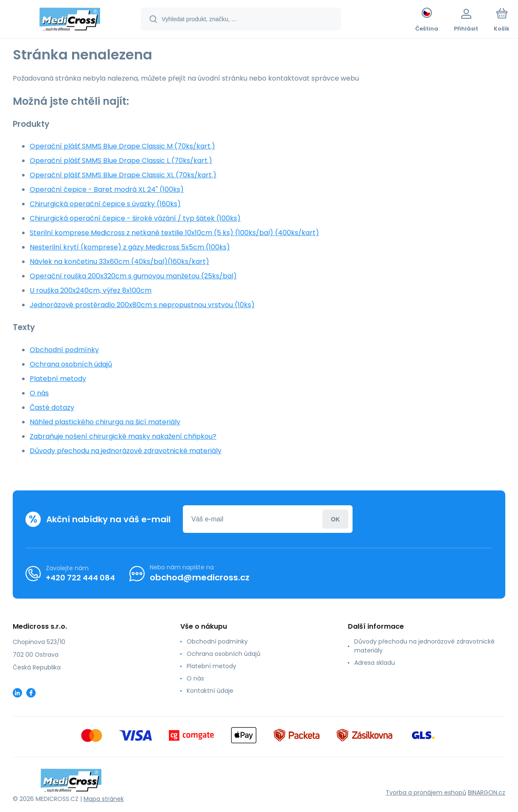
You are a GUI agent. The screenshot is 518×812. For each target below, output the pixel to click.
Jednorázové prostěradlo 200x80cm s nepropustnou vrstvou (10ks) (142, 305)
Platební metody (58, 379)
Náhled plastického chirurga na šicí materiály (105, 422)
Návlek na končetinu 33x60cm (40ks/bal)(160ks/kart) (119, 261)
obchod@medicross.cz (199, 577)
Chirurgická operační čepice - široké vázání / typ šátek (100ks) (135, 218)
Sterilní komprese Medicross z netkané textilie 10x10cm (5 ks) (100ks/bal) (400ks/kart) (174, 233)
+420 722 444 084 (80, 577)
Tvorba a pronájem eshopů (426, 792)
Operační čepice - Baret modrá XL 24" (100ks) (107, 189)
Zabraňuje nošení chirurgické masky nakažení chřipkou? (123, 436)
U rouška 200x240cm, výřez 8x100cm (90, 290)
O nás (39, 393)
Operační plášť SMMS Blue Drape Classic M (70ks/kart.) (122, 146)
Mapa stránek (104, 799)
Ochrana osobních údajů (71, 364)
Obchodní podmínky (64, 350)
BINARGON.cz (486, 792)
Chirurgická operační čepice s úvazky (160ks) (105, 204)
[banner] (69, 20)
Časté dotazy (52, 407)
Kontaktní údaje (210, 690)
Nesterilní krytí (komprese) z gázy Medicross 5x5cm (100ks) (130, 247)
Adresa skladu (374, 662)
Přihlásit (335, 519)
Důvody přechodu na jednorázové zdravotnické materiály (125, 451)
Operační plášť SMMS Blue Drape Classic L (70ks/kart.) (121, 160)
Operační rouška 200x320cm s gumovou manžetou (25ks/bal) (133, 276)
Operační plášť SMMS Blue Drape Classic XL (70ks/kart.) (123, 175)
